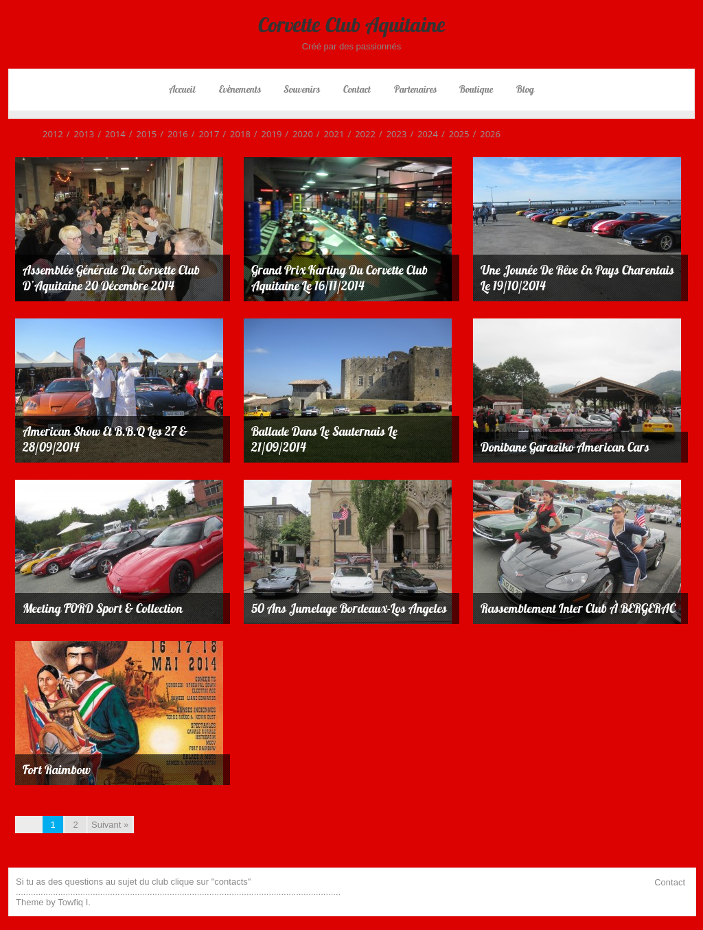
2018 (235, 134)
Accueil (182, 89)
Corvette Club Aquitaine (352, 25)
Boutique (476, 89)
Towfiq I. (74, 902)
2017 (204, 134)
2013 (79, 134)
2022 (360, 134)
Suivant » (109, 824)
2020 (297, 134)
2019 (266, 134)
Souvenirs (302, 89)
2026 (484, 134)
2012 (53, 134)
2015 (141, 134)
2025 (454, 134)
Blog (525, 89)
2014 (110, 134)
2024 (422, 134)
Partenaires (415, 89)
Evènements (240, 89)
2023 (391, 134)
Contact (357, 89)
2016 (172, 134)
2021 (329, 134)
